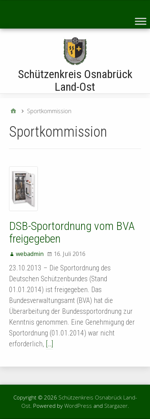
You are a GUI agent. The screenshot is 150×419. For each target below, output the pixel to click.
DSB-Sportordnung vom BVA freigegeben (72, 232)
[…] (49, 343)
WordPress (78, 405)
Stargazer (116, 405)
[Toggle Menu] (140, 21)
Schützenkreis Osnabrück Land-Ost (75, 80)
